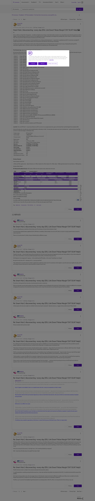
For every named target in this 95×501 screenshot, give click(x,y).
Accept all (33, 63)
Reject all (42, 63)
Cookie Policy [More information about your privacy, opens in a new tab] (51, 59)
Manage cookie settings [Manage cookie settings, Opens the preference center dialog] (52, 63)
